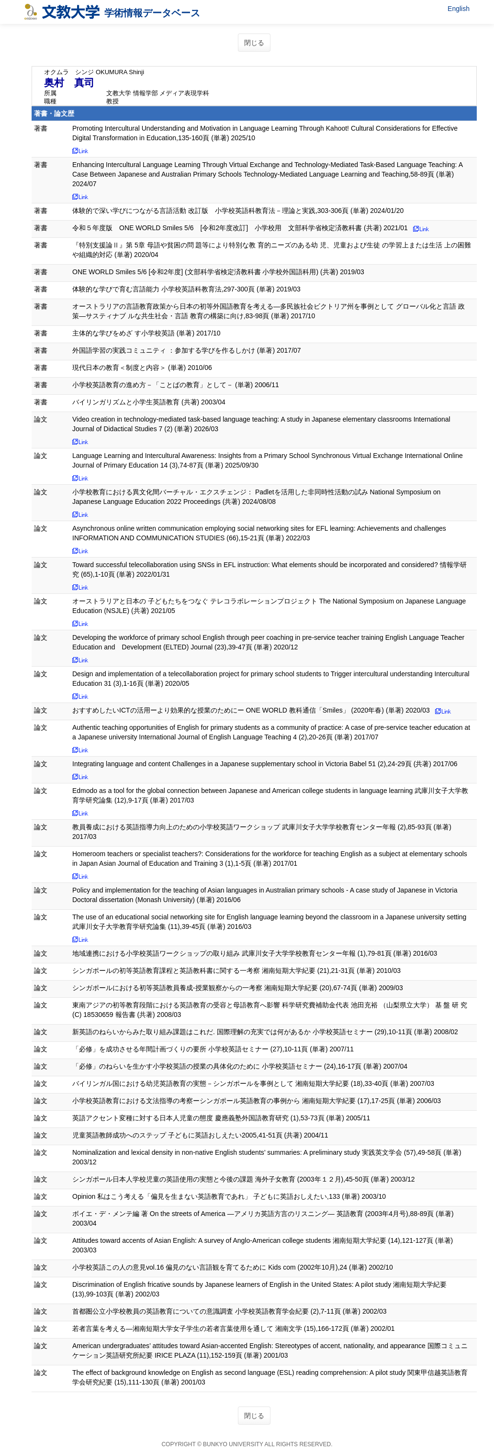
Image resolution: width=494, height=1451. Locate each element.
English (459, 8)
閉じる (254, 42)
